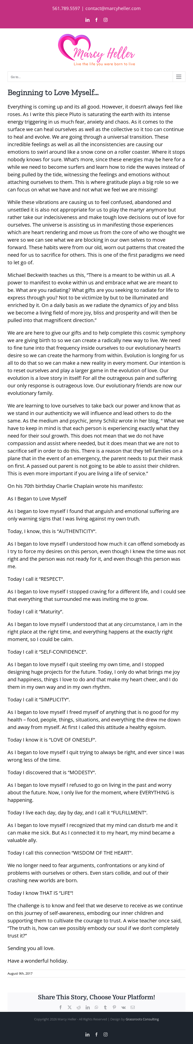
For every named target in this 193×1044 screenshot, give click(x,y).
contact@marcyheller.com (113, 8)
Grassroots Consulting (142, 1019)
